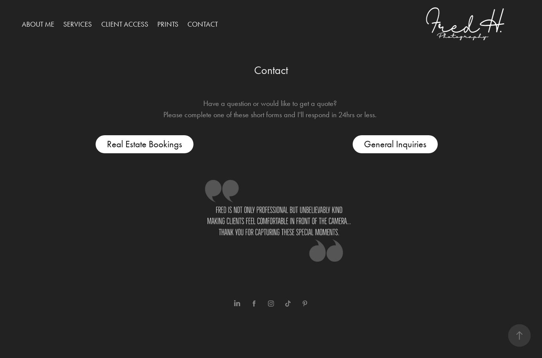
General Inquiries (395, 144)
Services (77, 24)
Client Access (124, 24)
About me (38, 24)
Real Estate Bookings (144, 144)
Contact (202, 24)
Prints (167, 24)
